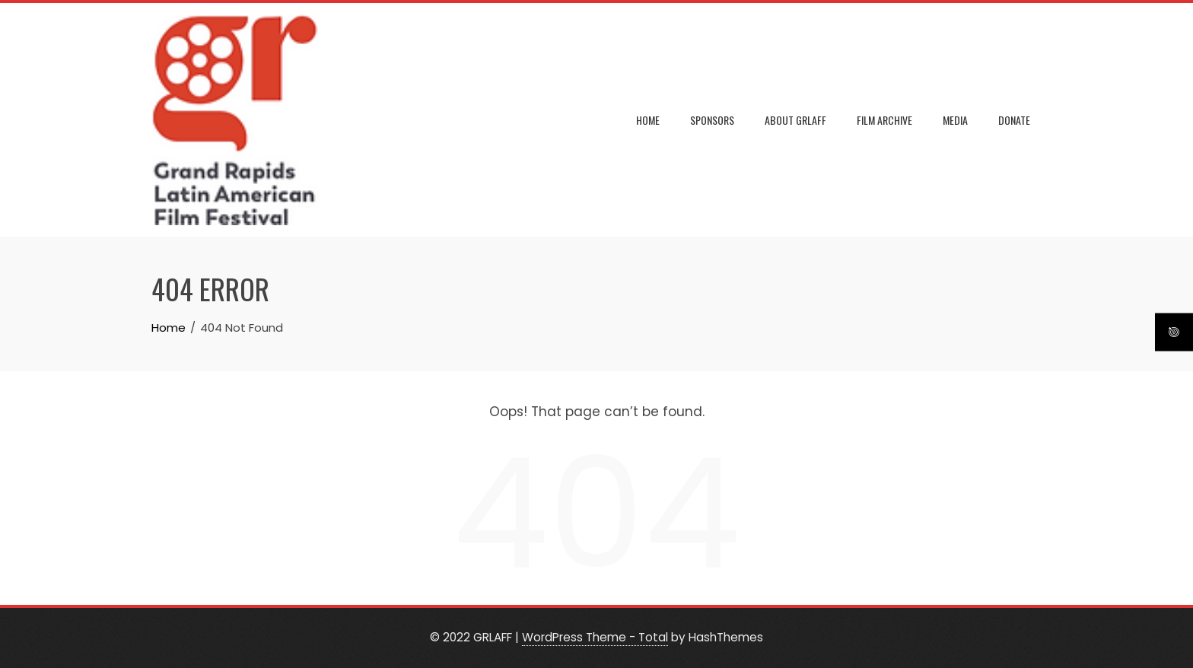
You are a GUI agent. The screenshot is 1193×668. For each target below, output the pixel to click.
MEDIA (955, 120)
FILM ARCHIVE (884, 120)
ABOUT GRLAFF (795, 120)
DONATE (1014, 120)
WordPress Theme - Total (595, 637)
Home (648, 120)
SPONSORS (712, 120)
